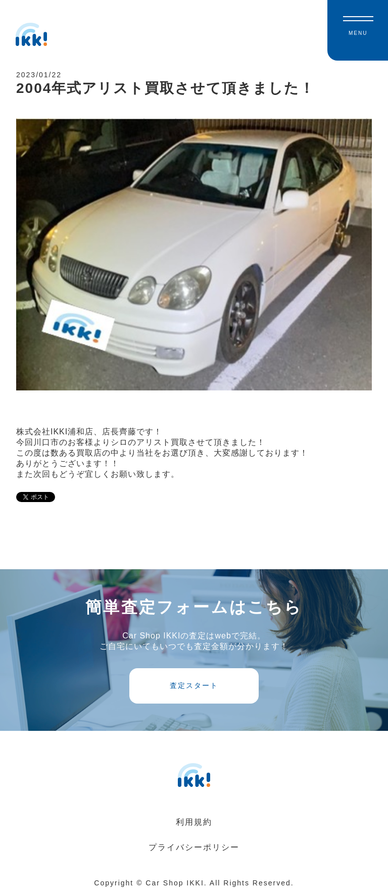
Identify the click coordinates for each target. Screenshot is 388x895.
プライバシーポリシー (194, 847)
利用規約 (194, 822)
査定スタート (194, 685)
